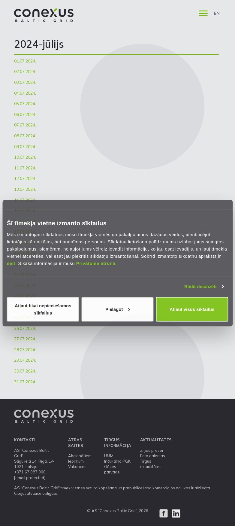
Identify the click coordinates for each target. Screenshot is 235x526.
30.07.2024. (25, 371)
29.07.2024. (25, 360)
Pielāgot (117, 309)
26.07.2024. (25, 328)
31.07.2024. (25, 382)
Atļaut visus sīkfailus (192, 309)
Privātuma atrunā (96, 263)
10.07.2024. (25, 157)
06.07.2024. (25, 114)
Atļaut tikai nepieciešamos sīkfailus (43, 309)
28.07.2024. (25, 349)
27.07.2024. (25, 339)
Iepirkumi (76, 461)
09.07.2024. (25, 146)
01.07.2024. (25, 61)
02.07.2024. (25, 71)
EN (217, 13)
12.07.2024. (25, 178)
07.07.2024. (25, 125)
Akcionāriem (80, 455)
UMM (108, 455)
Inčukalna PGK (117, 461)
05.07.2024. (25, 103)
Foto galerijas (152, 455)
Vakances (77, 466)
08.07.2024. (25, 135)
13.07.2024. (25, 189)
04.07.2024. (25, 93)
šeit (11, 263)
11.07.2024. (25, 168)
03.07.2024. (25, 82)
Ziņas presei (151, 450)
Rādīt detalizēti (200, 286)
